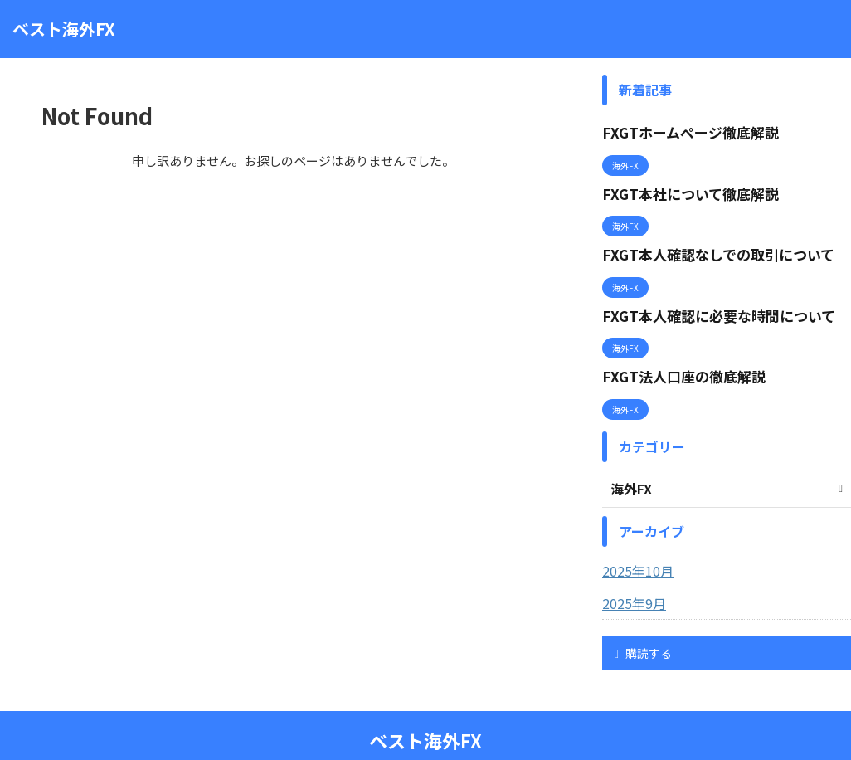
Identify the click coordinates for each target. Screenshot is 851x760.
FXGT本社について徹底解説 (680, 186)
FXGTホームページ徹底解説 (680, 130)
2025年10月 (633, 541)
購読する (643, 624)
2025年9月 (630, 574)
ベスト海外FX (63, 29)
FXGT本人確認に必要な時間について (705, 296)
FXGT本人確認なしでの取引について (705, 241)
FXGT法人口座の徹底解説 (674, 351)
